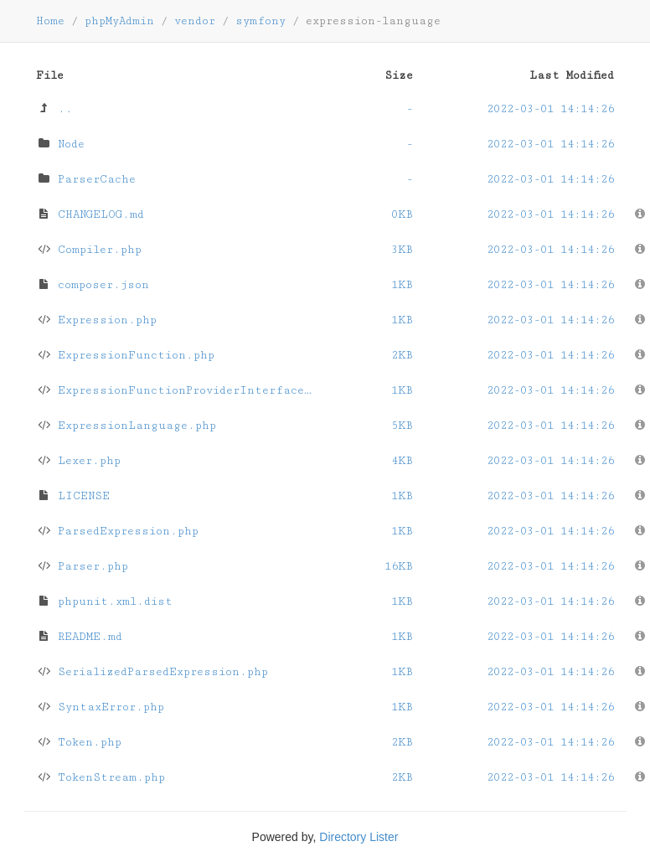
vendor (194, 21)
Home (50, 21)
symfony (260, 21)
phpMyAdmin (119, 21)
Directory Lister (358, 837)
